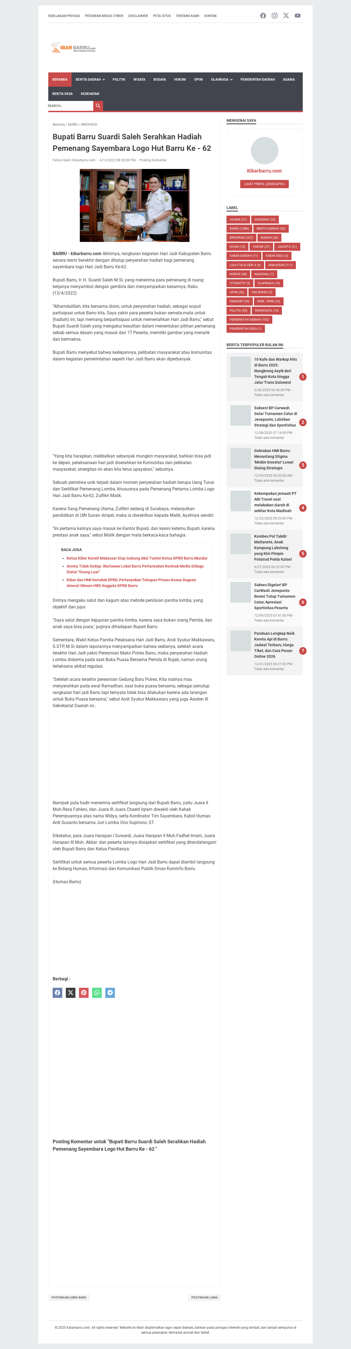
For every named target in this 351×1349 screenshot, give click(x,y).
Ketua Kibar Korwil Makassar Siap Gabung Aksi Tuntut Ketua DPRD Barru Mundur (137, 558)
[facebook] (57, 993)
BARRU (239, 228)
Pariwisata (267, 310)
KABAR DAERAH (244, 256)
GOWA (237, 247)
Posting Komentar (153, 160)
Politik (119, 79)
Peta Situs (162, 16)
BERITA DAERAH (271, 228)
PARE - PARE (268, 301)
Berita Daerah (88, 79)
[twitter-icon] (286, 16)
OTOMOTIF (240, 283)
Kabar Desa (277, 256)
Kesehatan (90, 94)
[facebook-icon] (263, 16)
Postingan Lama (204, 1297)
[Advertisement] (135, 407)
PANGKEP (240, 301)
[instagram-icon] (274, 16)
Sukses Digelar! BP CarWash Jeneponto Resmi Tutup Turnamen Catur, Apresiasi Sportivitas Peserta (274, 596)
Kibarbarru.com (264, 171)
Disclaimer (138, 16)
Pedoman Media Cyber (104, 16)
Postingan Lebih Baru (69, 1297)
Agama (289, 79)
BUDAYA (269, 237)
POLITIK (238, 310)
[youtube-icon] (297, 16)
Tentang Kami (187, 16)
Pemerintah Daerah (257, 79)
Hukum (180, 79)
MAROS (238, 274)
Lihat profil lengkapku (264, 184)
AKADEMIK (265, 219)
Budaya (160, 79)
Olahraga (219, 79)
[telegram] (110, 993)
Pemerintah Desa (246, 329)
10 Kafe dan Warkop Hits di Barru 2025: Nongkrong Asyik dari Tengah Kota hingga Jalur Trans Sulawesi (275, 371)
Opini (198, 79)
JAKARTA (287, 247)
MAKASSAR (280, 265)
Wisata (139, 79)
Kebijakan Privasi (64, 16)
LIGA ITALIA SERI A (245, 265)
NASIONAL (264, 274)
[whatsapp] (97, 993)
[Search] (69, 106)
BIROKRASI (241, 237)
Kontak (210, 16)
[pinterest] (84, 993)
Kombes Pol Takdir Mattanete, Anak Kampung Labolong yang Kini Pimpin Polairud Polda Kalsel (273, 547)
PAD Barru (262, 292)
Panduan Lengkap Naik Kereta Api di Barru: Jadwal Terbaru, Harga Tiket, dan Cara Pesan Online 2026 (274, 645)
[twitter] (70, 993)
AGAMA (238, 219)
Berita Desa (62, 94)
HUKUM (261, 247)
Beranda (59, 79)
